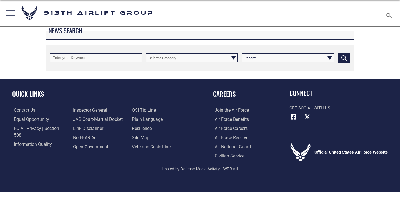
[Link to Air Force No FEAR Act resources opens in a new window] (84, 128)
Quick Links (28, 94)
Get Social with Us (309, 108)
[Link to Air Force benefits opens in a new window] (229, 119)
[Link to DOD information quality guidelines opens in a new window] (30, 137)
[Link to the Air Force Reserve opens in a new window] (229, 137)
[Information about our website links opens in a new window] (86, 119)
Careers (224, 94)
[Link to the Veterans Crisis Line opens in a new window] (151, 137)
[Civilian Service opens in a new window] (227, 155)
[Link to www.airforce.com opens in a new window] (229, 110)
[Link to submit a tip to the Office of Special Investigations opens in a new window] (83, 146)
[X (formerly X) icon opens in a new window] (307, 117)
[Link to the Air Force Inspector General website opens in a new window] (28, 146)
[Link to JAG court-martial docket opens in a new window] (96, 110)
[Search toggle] (390, 13)
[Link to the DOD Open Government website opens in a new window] (89, 137)
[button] (9, 13)
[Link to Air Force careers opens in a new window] (229, 128)
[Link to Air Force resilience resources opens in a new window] (142, 119)
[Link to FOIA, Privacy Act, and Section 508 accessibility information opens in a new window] (37, 128)
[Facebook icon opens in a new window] (293, 117)
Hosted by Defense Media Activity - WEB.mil (200, 168)
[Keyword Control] (96, 57)
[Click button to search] (344, 57)
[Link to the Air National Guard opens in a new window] (230, 146)
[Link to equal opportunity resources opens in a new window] (28, 119)
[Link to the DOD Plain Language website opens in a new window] (146, 110)
